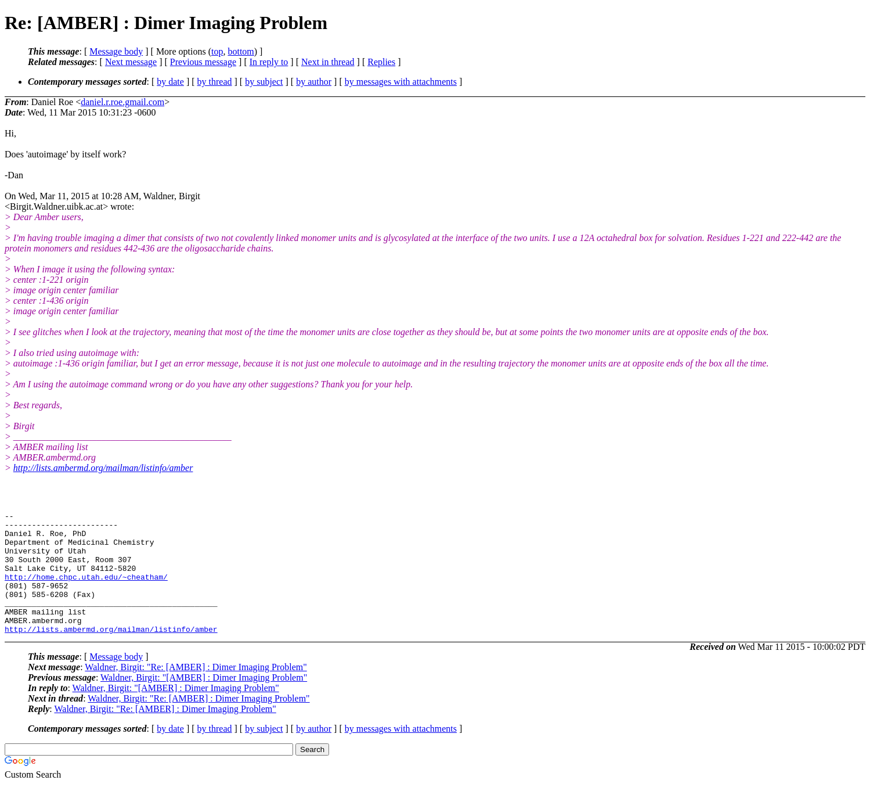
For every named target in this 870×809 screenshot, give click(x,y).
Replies (381, 62)
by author (313, 82)
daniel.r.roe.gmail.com (122, 102)
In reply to (269, 62)
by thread (214, 82)
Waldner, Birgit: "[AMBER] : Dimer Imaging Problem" (203, 702)
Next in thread (328, 62)
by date (170, 82)
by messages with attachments (401, 82)
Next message (131, 62)
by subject (264, 82)
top (217, 51)
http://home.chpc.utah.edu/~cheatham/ (86, 590)
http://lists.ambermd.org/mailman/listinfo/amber (103, 468)
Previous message (203, 62)
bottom (241, 51)
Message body (116, 51)
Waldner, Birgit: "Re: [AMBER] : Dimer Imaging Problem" (195, 691)
